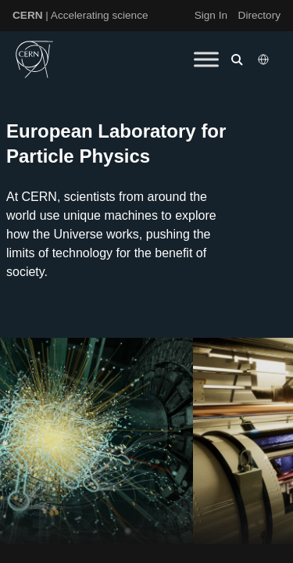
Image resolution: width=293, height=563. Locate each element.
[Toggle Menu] (206, 59)
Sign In (211, 15)
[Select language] (264, 59)
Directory (259, 15)
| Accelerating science (80, 15)
